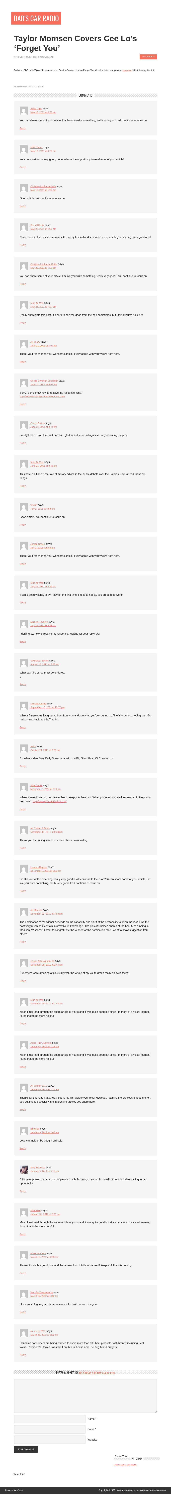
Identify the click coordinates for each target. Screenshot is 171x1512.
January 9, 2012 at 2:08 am (46, 1146)
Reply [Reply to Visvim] (23, 531)
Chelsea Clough (47, 58)
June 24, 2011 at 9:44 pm (45, 432)
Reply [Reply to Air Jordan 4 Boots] (23, 858)
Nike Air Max (37, 306)
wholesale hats (39, 1268)
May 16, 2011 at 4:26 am (45, 113)
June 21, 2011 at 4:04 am (45, 349)
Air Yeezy (36, 345)
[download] (128, 71)
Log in (163, 1508)
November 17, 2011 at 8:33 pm (48, 842)
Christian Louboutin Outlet (45, 267)
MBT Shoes (37, 148)
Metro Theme (117, 1508)
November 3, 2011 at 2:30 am (48, 799)
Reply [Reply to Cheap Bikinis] (23, 448)
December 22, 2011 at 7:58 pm (48, 925)
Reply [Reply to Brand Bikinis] (23, 247)
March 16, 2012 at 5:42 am (46, 1312)
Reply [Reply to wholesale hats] (23, 1288)
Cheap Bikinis (38, 428)
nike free (35, 1142)
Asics (33, 755)
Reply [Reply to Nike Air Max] (23, 326)
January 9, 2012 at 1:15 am (46, 1103)
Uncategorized (37, 87)
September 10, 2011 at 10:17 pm (49, 716)
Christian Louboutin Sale (44, 188)
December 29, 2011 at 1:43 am (48, 1016)
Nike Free (36, 1225)
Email (91, 1446)
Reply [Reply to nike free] (23, 1162)
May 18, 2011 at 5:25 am (45, 192)
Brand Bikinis (38, 227)
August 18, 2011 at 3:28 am (46, 673)
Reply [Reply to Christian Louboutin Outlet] (23, 287)
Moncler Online (39, 712)
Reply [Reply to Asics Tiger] (23, 129)
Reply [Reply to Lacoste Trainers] (23, 649)
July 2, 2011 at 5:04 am (44, 554)
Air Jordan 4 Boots (41, 838)
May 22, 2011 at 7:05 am (45, 231)
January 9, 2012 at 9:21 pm (46, 1186)
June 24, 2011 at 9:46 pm (45, 472)
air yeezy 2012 (39, 1347)
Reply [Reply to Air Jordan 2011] (23, 1123)
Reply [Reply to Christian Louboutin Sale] (23, 208)
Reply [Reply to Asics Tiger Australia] (23, 1079)
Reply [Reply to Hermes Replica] (23, 902)
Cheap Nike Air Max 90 (44, 973)
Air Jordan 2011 (39, 1099)
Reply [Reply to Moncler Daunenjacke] (23, 1328)
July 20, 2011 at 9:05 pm (45, 594)
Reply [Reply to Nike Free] (23, 1249)
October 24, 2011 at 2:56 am (47, 760)
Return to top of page (15, 1508)
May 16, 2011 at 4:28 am (45, 152)
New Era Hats (38, 1182)
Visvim (34, 511)
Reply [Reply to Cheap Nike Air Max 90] (23, 993)
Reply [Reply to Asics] (23, 776)
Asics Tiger (36, 109)
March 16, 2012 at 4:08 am (46, 1272)
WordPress (152, 1508)
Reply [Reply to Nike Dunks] (23, 819)
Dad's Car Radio (40, 19)
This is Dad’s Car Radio (127, 1482)
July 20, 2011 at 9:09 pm (45, 633)
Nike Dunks (37, 795)
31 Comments (147, 58)
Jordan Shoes (38, 550)
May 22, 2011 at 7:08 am (45, 271)
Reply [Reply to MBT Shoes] (23, 168)
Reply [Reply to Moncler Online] (23, 736)
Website (92, 1456)
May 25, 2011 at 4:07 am (45, 310)
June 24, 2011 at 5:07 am (45, 389)
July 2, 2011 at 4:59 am (44, 515)
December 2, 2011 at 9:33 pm (48, 882)
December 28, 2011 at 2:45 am (48, 977)
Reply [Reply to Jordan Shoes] (23, 571)
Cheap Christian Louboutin (46, 385)
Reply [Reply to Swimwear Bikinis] (23, 693)
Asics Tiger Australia (42, 1055)
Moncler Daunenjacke (43, 1308)
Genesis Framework (136, 1508)
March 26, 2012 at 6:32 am (46, 1351)
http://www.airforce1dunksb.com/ (52, 811)
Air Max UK (37, 921)
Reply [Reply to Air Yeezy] (23, 365)
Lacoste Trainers (40, 629)
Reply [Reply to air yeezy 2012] (23, 1371)
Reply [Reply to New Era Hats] (23, 1206)
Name (91, 1436)
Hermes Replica (39, 878)
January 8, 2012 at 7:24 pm (46, 1059)
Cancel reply (110, 1390)
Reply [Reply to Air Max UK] (23, 953)
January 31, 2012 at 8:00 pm (47, 1229)
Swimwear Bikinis (40, 669)
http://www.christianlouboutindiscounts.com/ (45, 401)
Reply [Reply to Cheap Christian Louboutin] (23, 409)
